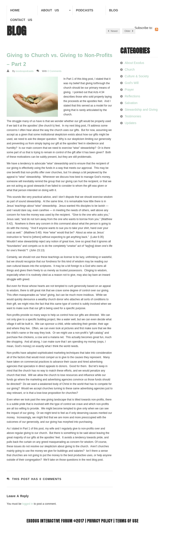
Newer (113, 31)
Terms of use (126, 521)
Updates (130, 123)
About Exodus (134, 63)
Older (128, 31)
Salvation (131, 103)
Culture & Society (137, 76)
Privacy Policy (99, 521)
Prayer (129, 89)
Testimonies (133, 116)
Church (130, 69)
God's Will (132, 83)
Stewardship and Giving (141, 109)
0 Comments (54, 71)
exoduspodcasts (25, 71)
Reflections (132, 96)
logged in (27, 503)
